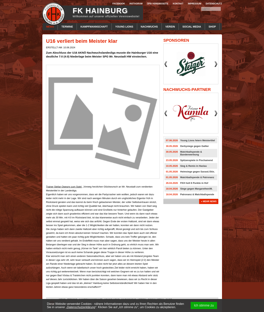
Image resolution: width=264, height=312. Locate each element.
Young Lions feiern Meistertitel (197, 140)
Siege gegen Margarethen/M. (196, 188)
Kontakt (178, 3)
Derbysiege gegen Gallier (194, 146)
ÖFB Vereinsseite (157, 3)
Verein (170, 26)
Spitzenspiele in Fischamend (196, 160)
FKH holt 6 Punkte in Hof (194, 183)
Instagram (136, 3)
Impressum (194, 3)
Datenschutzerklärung (81, 307)
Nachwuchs (149, 26)
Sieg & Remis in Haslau (193, 166)
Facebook (118, 3)
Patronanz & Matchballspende (197, 194)
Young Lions (124, 26)
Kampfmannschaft (94, 26)
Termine (67, 26)
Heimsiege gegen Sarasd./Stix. (197, 171)
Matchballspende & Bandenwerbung (191, 153)
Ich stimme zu (204, 305)
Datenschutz (214, 3)
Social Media (191, 26)
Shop (212, 26)
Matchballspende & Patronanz (197, 177)
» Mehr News (209, 201)
